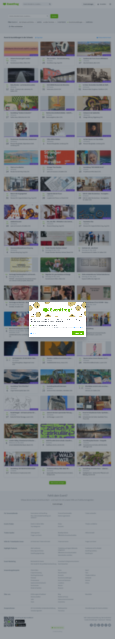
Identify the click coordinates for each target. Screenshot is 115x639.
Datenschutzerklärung (78, 328)
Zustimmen (78, 333)
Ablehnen (33, 333)
